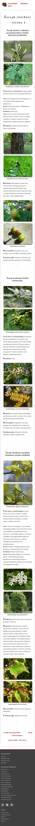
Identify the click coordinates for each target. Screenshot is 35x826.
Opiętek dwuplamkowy (6, 797)
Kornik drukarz (4, 790)
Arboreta (24, 3)
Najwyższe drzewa (5, 773)
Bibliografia (4, 762)
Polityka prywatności (6, 814)
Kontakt (3, 821)
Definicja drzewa (5, 769)
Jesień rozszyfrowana (6, 778)
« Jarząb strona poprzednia (11, 732)
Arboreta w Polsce (5, 760)
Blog (9, 6)
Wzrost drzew (4, 771)
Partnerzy (3, 816)
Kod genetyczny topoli (6, 799)
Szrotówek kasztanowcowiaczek (8, 795)
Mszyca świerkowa (5, 793)
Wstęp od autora (5, 812)
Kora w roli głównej (5, 780)
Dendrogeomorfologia (6, 784)
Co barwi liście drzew (6, 776)
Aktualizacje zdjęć (5, 758)
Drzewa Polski (13, 740)
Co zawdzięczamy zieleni (7, 786)
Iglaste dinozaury (5, 788)
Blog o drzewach (5, 819)
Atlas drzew (12, 3)
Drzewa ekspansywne (6, 782)
